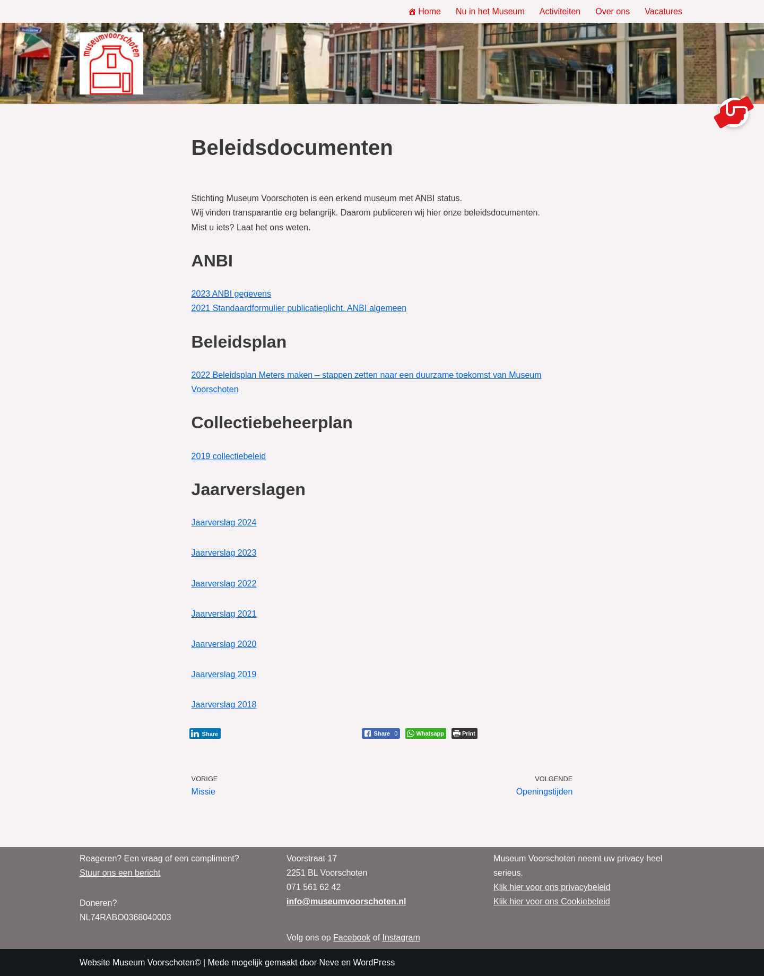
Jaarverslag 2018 (224, 704)
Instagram (401, 937)
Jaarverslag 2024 (224, 522)
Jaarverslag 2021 (224, 613)
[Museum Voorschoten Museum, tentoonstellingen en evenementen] (111, 63)
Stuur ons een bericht (120, 872)
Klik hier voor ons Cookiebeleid (551, 901)
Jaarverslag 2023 (224, 552)
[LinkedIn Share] (205, 733)
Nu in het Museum (490, 11)
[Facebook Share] (381, 733)
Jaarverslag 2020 (224, 644)
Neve (328, 962)
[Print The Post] (465, 733)
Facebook (351, 937)
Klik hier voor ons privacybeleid (552, 887)
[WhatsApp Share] (425, 733)
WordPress (374, 962)
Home (424, 11)
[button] (734, 112)
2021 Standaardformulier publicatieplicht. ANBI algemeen (299, 308)
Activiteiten (560, 11)
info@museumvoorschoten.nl (346, 901)
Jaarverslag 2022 (224, 583)
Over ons (612, 11)
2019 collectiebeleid (229, 456)
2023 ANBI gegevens (231, 293)
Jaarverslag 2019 (224, 674)
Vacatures (663, 11)
